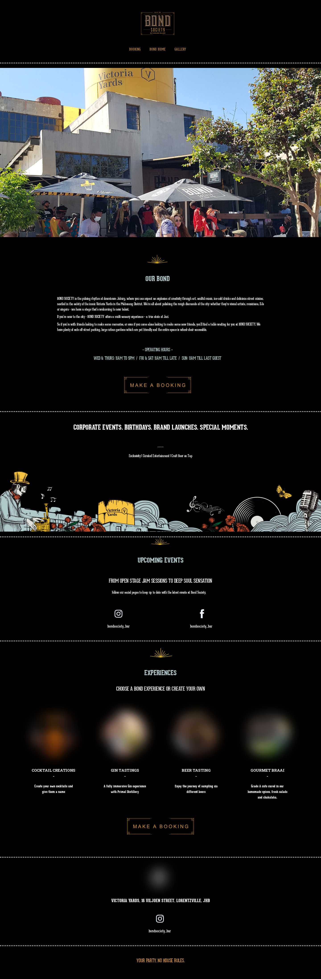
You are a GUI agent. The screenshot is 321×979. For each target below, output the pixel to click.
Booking (135, 49)
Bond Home (158, 49)
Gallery (180, 49)
